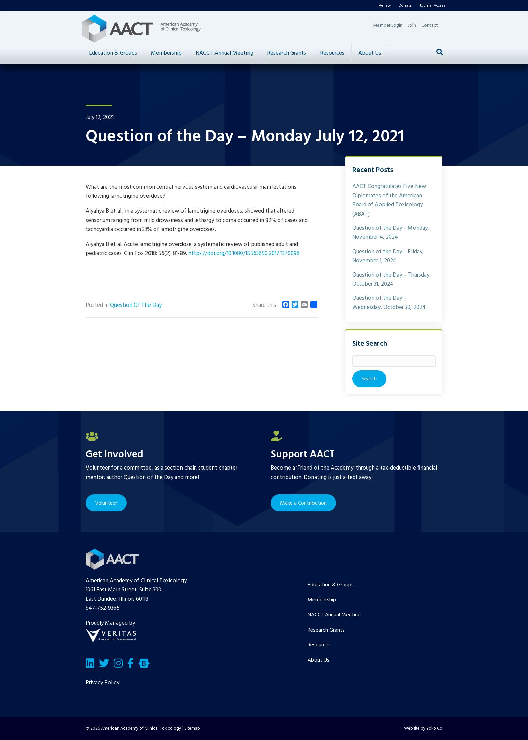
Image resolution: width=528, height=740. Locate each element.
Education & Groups (113, 53)
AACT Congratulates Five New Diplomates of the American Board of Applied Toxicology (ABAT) (389, 200)
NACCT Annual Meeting (224, 53)
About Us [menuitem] (318, 660)
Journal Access (433, 5)
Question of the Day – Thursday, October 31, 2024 (391, 279)
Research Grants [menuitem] (326, 630)
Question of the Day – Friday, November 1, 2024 (388, 256)
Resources (332, 53)
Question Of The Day (136, 305)
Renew (385, 5)
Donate (405, 5)
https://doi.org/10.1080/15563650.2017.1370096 (244, 253)
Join (412, 25)
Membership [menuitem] (322, 600)
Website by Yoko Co (423, 728)
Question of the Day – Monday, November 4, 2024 (390, 233)
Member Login (387, 25)
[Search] (440, 52)
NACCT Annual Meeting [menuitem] (334, 615)
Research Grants (286, 53)
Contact (429, 25)
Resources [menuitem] (319, 645)
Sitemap (192, 728)
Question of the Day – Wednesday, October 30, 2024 (389, 303)
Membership (166, 53)
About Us (369, 53)
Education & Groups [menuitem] (331, 585)
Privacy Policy (102, 682)
